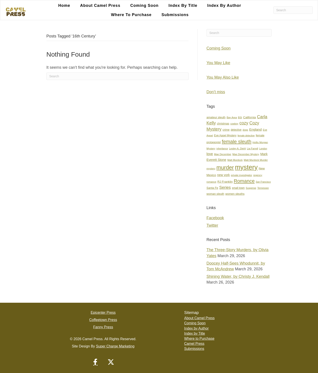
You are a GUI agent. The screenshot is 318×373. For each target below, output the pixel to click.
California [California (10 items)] (249, 117)
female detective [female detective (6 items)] (246, 135)
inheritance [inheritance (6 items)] (222, 148)
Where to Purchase (131, 15)
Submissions (175, 15)
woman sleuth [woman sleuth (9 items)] (215, 193)
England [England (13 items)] (255, 129)
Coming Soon (144, 5)
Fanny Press (103, 327)
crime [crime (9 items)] (226, 129)
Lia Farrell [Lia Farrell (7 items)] (252, 148)
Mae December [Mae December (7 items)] (222, 154)
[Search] (293, 10)
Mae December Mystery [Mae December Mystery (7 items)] (245, 154)
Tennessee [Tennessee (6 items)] (263, 188)
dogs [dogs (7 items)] (245, 129)
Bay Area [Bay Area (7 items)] (232, 117)
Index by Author (224, 5)
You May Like (218, 63)
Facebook (215, 218)
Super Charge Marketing (115, 346)
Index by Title (182, 5)
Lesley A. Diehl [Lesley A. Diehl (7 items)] (237, 148)
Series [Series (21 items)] (225, 187)
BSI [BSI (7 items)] (240, 117)
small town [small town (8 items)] (238, 187)
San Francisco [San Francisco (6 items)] (263, 181)
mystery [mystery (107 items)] (246, 167)
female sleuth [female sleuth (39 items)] (236, 141)
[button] (95, 362)
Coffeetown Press (103, 320)
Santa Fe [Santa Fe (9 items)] (212, 187)
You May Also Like (222, 77)
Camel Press (194, 343)
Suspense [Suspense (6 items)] (251, 188)
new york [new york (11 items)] (223, 175)
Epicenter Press (103, 312)
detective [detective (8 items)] (236, 129)
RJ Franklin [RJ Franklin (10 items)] (225, 181)
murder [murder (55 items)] (225, 167)
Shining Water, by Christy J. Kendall (237, 276)
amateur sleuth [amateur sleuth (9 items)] (215, 117)
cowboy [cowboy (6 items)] (234, 123)
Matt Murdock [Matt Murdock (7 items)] (234, 160)
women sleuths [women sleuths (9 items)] (234, 193)
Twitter (212, 225)
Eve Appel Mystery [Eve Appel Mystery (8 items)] (225, 135)
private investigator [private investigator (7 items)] (241, 175)
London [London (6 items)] (263, 148)
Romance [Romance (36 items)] (244, 181)
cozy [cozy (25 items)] (243, 123)
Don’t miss (215, 92)
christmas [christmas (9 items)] (223, 123)
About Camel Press (100, 5)
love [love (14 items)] (209, 154)
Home (64, 5)
